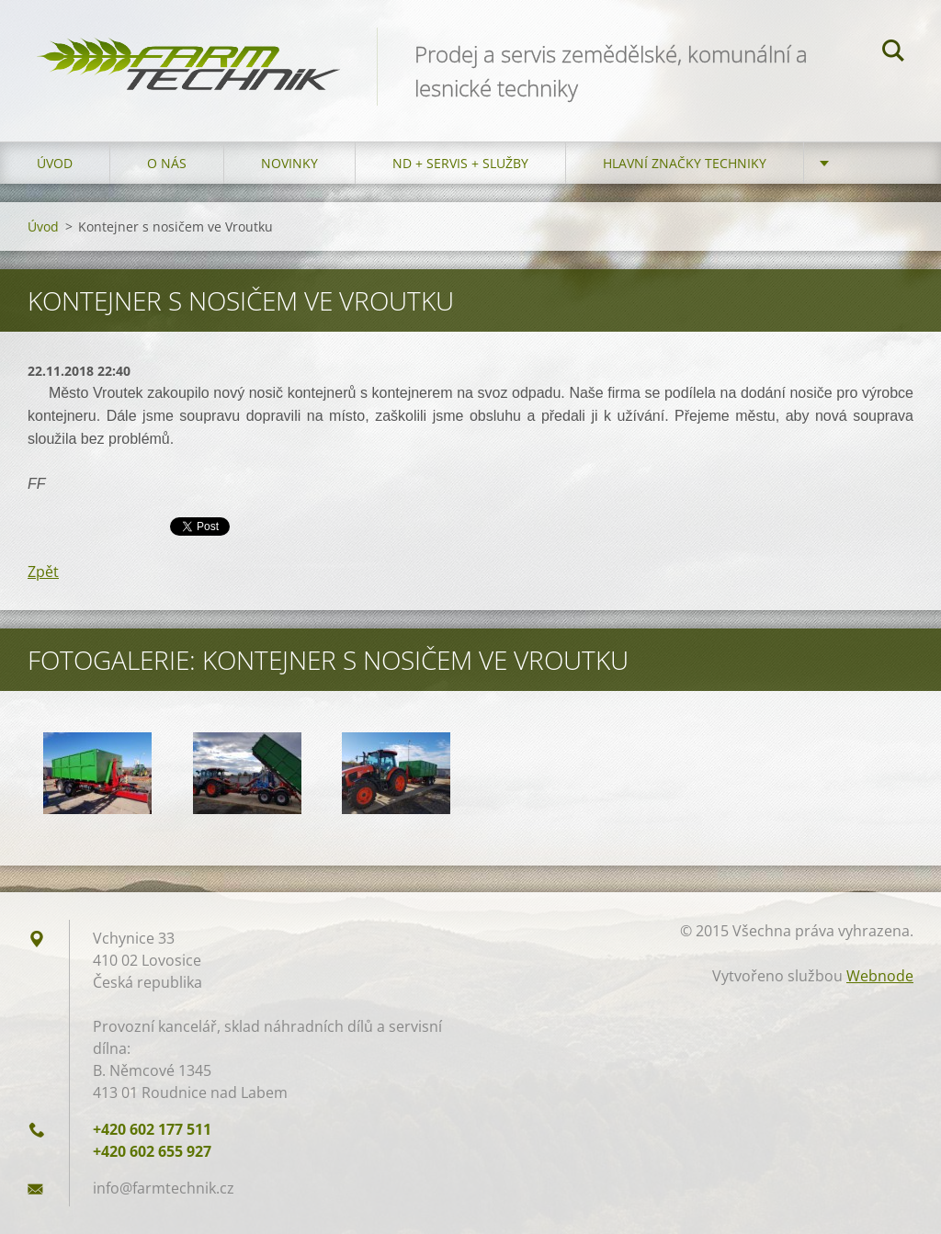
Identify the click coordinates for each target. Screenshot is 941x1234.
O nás (167, 163)
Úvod (55, 163)
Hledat (893, 53)
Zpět (43, 571)
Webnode (879, 976)
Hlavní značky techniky (684, 163)
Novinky (289, 163)
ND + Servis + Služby (460, 163)
